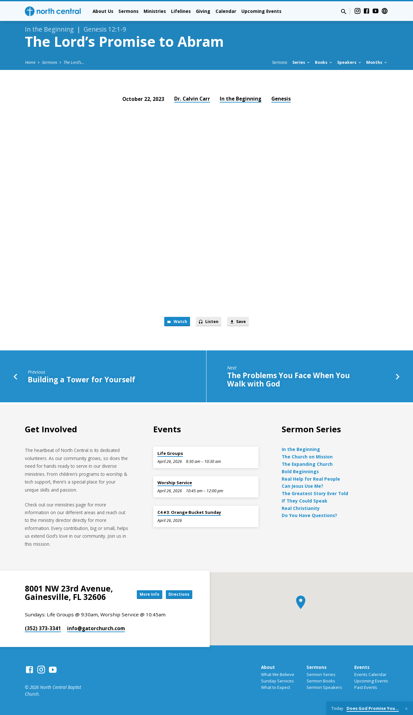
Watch (173, 322)
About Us (103, 11)
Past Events (365, 687)
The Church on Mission (307, 457)
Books (324, 62)
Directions (176, 594)
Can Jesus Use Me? (302, 486)
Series (301, 62)
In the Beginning (240, 98)
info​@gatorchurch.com (96, 628)
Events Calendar (370, 674)
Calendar (226, 11)
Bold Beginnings (300, 471)
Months (377, 62)
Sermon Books (321, 681)
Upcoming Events (261, 11)
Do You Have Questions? (309, 515)
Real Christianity (301, 508)
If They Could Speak (304, 501)
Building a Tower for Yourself (81, 382)
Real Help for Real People (311, 479)
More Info (140, 594)
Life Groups (170, 453)
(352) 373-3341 (43, 628)
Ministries (155, 11)
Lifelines (181, 11)
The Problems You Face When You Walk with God (288, 381)
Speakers (349, 62)
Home (30, 62)
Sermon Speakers (324, 687)
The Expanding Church (307, 464)
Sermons (128, 11)
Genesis (281, 98)
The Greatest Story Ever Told (315, 493)
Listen (208, 322)
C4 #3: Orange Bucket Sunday (189, 512)
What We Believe (277, 674)
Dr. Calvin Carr (192, 98)
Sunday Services (277, 681)
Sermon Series (321, 674)
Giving (203, 11)
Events (361, 667)
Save (242, 322)
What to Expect (275, 687)
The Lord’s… (74, 62)
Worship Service (174, 482)
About (268, 667)
